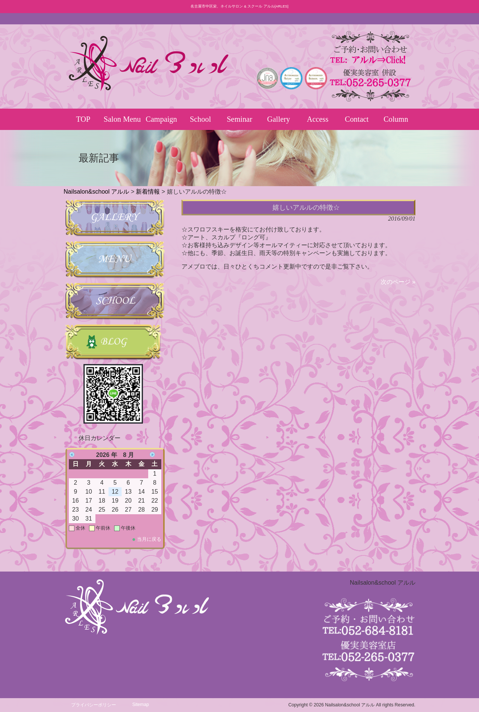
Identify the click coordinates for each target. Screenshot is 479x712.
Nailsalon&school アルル (96, 191)
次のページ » (398, 282)
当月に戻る (149, 539)
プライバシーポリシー (93, 705)
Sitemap (140, 704)
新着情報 (148, 191)
